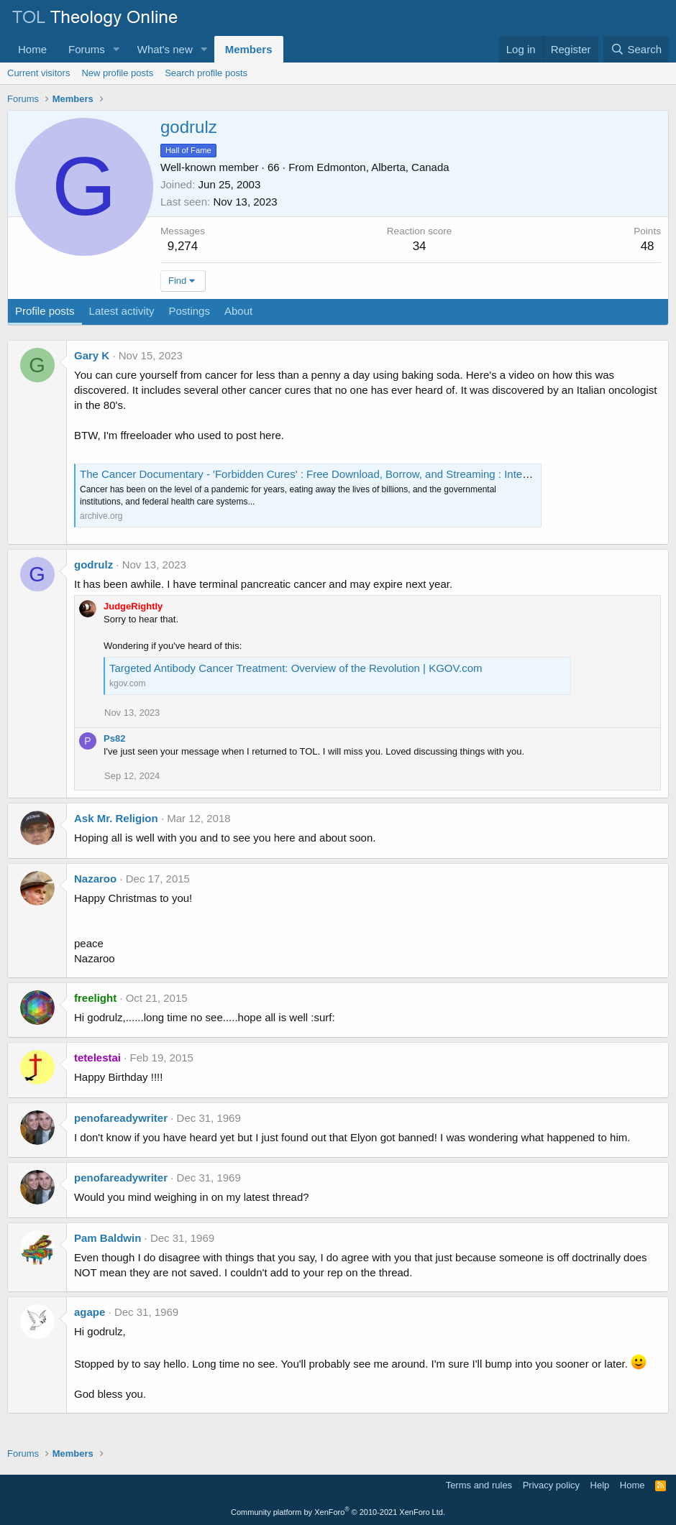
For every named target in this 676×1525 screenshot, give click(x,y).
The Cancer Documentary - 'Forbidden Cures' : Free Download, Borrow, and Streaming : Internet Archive (329, 474)
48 (647, 246)
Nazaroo (95, 878)
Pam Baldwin (107, 1238)
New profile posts (117, 73)
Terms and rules (479, 1485)
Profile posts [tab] (45, 311)
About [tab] (238, 311)
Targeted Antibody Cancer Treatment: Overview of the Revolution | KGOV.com (296, 668)
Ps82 (114, 738)
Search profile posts (206, 73)
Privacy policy (551, 1485)
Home (32, 49)
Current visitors (38, 73)
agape (89, 1312)
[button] (116, 49)
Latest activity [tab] (122, 311)
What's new (165, 49)
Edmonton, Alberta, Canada (382, 167)
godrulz (93, 564)
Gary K (91, 355)
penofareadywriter (121, 1118)
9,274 (183, 246)
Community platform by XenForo (338, 1512)
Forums (86, 49)
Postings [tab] (189, 311)
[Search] (636, 49)
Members (249, 49)
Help (600, 1485)
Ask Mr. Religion (116, 818)
